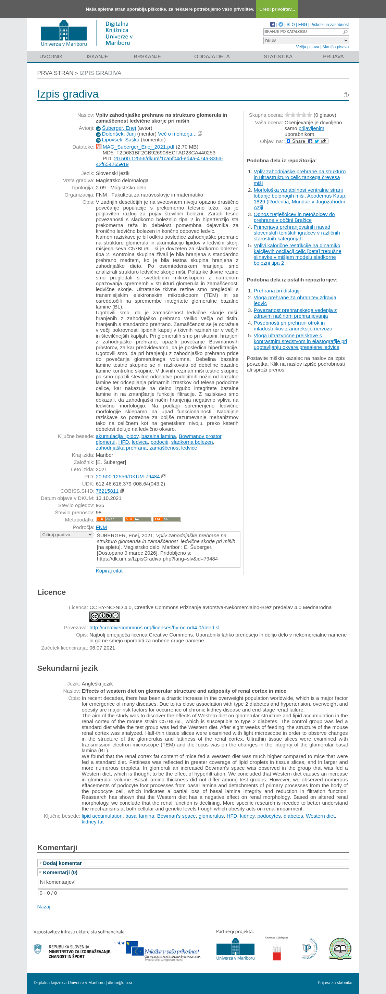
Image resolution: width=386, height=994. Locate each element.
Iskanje (97, 56)
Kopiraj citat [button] (109, 571)
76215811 (107, 491)
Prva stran (55, 73)
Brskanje (147, 56)
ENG (302, 24)
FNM (101, 527)
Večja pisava (307, 47)
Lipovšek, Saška (120, 139)
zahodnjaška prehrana (121, 448)
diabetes (293, 816)
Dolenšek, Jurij (119, 134)
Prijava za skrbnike (335, 982)
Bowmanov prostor (200, 436)
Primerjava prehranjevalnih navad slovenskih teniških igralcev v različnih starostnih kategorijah (297, 232)
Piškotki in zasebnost (329, 24)
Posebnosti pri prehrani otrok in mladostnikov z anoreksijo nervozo (293, 325)
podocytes (269, 816)
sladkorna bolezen (192, 442)
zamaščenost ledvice (173, 448)
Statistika (278, 56)
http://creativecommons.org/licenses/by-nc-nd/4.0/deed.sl (154, 627)
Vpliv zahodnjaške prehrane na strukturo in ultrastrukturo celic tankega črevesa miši (300, 177)
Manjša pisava (336, 47)
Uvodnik (51, 56)
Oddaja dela (211, 56)
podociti (160, 442)
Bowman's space (176, 816)
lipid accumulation (102, 816)
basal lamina (139, 816)
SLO (291, 24)
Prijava (333, 56)
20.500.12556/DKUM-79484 (128, 476)
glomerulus (211, 816)
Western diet (320, 816)
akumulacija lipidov (117, 436)
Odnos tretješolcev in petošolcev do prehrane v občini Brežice (294, 217)
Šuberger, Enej (119, 128)
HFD (124, 442)
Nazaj (43, 906)
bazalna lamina (158, 436)
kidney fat (93, 822)
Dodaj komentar (62, 863)
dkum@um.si (120, 982)
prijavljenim (311, 128)
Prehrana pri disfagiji (277, 290)
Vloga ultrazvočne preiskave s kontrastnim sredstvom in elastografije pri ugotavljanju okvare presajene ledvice (300, 341)
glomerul (106, 442)
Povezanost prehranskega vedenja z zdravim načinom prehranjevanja (295, 313)
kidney (247, 816)
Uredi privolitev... (277, 9)
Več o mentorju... (177, 134)
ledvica (140, 442)
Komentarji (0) (60, 872)
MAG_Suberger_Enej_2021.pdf (138, 147)
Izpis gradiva (100, 73)
